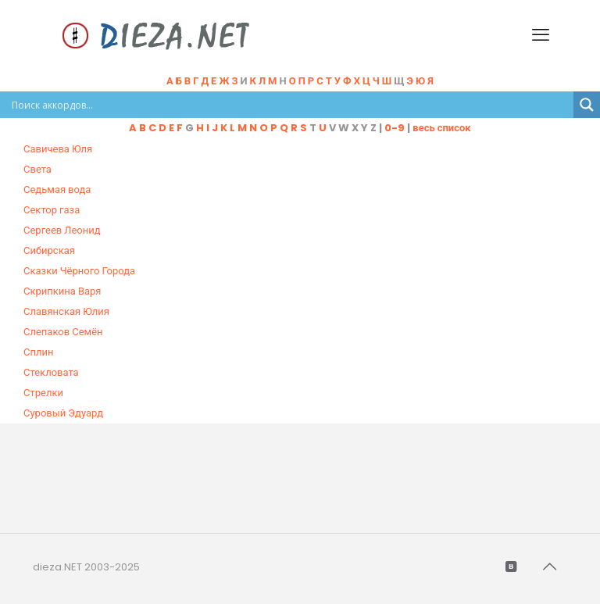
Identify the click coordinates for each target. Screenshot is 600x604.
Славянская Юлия (66, 311)
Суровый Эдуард (63, 413)
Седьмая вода (57, 189)
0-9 (394, 127)
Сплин (38, 352)
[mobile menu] (542, 35)
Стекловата (51, 372)
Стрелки (43, 392)
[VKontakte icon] (512, 566)
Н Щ (357, 80)
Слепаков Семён (63, 331)
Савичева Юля (57, 148)
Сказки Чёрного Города (79, 270)
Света (37, 169)
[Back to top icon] (550, 566)
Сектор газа (51, 209)
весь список (441, 127)
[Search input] (291, 104)
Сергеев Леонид (62, 230)
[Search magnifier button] (586, 104)
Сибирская (49, 250)
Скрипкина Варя (62, 291)
